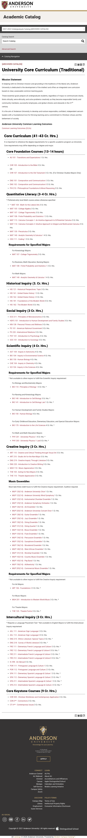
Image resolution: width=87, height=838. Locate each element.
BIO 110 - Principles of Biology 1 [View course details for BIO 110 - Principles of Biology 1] (25, 387)
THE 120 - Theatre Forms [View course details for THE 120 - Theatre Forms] (22, 611)
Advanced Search (9, 49)
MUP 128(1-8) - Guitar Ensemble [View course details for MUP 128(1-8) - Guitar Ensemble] (25, 515)
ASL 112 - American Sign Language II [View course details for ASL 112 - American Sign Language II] (25, 635)
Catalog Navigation (12, 56)
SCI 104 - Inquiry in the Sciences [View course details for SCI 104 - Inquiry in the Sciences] (22, 367)
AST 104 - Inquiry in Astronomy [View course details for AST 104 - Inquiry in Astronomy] (22, 352)
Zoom (40, 792)
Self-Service (37, 787)
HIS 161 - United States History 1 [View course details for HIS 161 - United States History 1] (23, 293)
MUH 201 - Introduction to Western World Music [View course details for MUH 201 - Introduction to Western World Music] (31, 600)
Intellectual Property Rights (55, 804)
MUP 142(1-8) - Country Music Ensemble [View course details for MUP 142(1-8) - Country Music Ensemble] (28, 557)
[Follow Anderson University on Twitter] (29, 819)
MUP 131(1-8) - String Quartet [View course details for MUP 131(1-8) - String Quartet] (24, 526)
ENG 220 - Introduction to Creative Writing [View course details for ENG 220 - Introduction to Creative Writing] (26, 464)
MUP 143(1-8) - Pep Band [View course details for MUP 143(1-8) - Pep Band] (22, 561)
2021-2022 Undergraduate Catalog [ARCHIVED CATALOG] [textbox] (25, 29)
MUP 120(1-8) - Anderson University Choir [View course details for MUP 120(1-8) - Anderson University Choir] (28, 492)
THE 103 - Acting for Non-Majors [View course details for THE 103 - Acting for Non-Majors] (23, 472)
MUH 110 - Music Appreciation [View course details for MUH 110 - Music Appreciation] (22, 468)
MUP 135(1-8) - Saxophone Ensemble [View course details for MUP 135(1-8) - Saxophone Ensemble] (27, 541)
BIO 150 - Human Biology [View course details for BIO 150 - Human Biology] (20, 359)
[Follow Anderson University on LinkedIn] (23, 819)
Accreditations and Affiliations (56, 779)
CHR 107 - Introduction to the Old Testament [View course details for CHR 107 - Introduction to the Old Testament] (27, 173)
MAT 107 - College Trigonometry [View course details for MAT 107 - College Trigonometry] (22, 212)
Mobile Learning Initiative (54, 787)
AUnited (39, 779)
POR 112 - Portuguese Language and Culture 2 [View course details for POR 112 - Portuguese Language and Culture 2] (28, 670)
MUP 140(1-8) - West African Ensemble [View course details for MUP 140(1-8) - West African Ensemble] (27, 549)
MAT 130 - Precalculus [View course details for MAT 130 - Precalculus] (19, 231)
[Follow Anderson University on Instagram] (4, 819)
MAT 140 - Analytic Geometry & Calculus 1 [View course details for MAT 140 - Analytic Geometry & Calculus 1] (27, 235)
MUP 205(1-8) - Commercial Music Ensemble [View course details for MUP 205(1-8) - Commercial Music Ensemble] (30, 568)
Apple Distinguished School (55, 781)
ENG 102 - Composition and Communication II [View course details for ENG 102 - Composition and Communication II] (28, 184)
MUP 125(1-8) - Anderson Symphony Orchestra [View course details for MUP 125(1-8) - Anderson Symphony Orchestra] (30, 503)
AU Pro (47, 774)
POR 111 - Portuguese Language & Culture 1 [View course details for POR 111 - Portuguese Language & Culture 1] (27, 666)
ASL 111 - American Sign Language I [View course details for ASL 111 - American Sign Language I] (24, 631)
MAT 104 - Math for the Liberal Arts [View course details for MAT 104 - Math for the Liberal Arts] (26, 205)
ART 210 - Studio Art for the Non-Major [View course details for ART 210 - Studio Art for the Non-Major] (25, 457)
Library (39, 804)
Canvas (39, 781)
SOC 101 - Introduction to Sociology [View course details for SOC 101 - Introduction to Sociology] (24, 340)
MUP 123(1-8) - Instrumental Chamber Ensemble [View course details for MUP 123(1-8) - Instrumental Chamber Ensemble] (31, 499)
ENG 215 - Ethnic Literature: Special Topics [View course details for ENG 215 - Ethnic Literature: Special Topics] (27, 639)
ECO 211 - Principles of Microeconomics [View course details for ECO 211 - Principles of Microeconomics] (26, 317)
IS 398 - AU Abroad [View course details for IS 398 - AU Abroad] (17, 662)
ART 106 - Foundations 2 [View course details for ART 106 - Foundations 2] (22, 588)
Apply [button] (43, 759)
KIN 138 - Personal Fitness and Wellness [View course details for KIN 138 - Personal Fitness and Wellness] (26, 324)
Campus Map (37, 801)
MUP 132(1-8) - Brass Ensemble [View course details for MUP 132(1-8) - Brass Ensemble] (24, 530)
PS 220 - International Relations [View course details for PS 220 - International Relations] (22, 332)
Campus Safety (36, 789)
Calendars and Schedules (54, 784)
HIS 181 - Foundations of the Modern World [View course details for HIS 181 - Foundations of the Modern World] (27, 301)
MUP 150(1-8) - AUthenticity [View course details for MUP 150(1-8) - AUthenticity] (23, 564)
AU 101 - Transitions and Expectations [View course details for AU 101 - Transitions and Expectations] (25, 157)
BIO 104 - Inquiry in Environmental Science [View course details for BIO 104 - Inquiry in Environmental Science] (27, 356)
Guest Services (36, 809)
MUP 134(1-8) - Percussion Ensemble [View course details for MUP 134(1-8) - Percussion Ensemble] (27, 538)
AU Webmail (37, 776)
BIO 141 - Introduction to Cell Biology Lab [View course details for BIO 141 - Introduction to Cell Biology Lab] (28, 402)
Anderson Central (35, 774)
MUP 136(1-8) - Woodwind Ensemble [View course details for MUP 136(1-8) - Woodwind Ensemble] (26, 545)
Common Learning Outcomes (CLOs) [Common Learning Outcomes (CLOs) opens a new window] (16, 128)
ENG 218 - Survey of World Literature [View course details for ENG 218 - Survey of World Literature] (24, 643)
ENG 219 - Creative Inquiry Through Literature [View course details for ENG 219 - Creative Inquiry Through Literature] (28, 460)
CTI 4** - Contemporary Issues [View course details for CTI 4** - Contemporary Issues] (22, 705)
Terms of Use (50, 801)
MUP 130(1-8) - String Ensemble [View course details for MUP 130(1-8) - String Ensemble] (25, 522)
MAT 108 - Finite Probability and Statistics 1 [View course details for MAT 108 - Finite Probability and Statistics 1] (27, 216)
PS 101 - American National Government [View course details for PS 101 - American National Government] (26, 328)
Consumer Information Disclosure (57, 806)
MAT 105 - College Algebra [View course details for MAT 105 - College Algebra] (20, 209)
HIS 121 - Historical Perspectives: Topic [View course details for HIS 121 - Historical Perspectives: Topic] (25, 289)
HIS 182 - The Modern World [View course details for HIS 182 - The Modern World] (21, 305)
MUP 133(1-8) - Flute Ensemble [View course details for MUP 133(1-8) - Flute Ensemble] (24, 534)
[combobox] (43, 29)
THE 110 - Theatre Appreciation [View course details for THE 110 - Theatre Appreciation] (22, 476)
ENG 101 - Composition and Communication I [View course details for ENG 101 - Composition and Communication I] (28, 180)
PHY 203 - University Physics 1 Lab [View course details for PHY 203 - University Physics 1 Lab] (26, 441)
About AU (48, 776)
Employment (37, 806)
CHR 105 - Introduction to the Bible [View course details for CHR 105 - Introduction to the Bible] (23, 165)
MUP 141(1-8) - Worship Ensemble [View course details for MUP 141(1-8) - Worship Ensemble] (25, 553)
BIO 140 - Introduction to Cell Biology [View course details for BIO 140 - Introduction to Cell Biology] (26, 398)
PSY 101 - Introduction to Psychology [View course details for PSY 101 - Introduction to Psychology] (25, 336)
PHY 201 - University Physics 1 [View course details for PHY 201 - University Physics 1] (24, 437)
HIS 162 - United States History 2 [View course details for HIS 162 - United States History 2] (23, 297)
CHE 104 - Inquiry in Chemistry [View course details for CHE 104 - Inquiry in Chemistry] (22, 363)
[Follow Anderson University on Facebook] (17, 819)
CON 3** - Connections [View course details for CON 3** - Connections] (19, 701)
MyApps (39, 784)
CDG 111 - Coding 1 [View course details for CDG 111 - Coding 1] (17, 239)
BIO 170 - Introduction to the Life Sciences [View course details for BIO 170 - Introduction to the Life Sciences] (29, 425)
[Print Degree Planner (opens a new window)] (75, 64)
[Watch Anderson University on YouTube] (11, 819)
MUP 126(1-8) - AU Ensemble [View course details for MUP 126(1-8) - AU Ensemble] (23, 507)
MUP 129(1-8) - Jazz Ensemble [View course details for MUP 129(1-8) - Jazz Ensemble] (24, 518)
